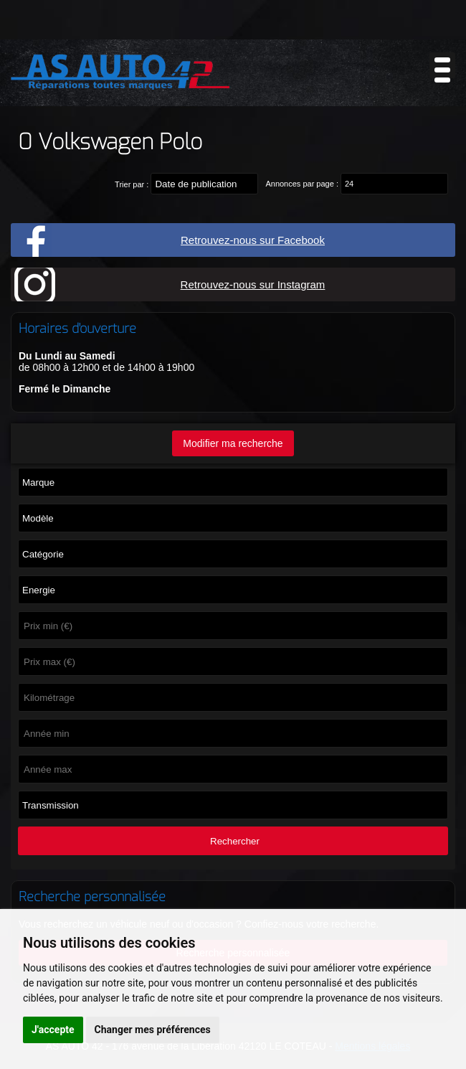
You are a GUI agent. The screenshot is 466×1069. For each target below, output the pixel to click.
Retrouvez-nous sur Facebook (253, 240)
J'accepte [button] (53, 1029)
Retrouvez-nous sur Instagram (253, 284)
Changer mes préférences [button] (153, 1029)
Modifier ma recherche (232, 443)
